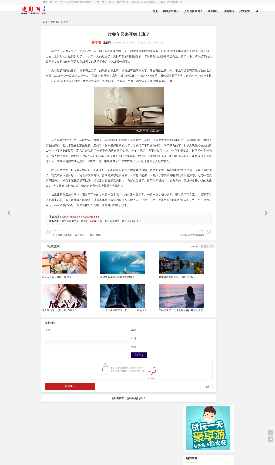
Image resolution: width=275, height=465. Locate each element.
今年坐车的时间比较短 (140, 264)
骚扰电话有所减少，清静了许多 (152, 308)
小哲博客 (63, 454)
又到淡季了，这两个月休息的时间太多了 (157, 341)
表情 (173, 418)
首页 (127, 11)
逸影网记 (185, 11)
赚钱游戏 (68, 459)
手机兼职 (96, 459)
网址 (116, 378)
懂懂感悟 (201, 11)
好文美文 (217, 11)
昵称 (116, 361)
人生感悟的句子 (166, 11)
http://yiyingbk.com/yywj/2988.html (80, 248)
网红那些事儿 (144, 11)
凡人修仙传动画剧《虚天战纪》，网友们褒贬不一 (82, 264)
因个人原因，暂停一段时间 (56, 308)
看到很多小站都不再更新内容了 (106, 308)
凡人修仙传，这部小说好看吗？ (59, 341)
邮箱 (116, 369)
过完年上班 (172, 278)
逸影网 (89, 42)
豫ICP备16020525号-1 (93, 450)
